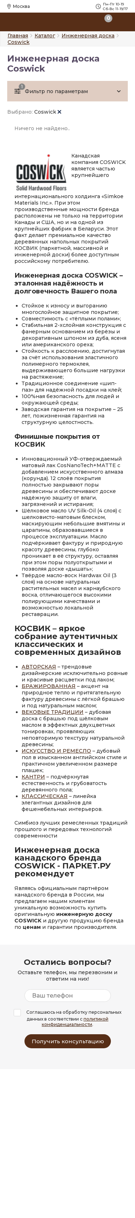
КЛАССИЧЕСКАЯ (45, 796)
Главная (18, 35)
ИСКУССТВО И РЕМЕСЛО (56, 751)
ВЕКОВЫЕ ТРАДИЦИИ (53, 712)
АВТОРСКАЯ (39, 666)
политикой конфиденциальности (75, 1021)
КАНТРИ (33, 777)
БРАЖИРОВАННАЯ (49, 686)
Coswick (47, 112)
